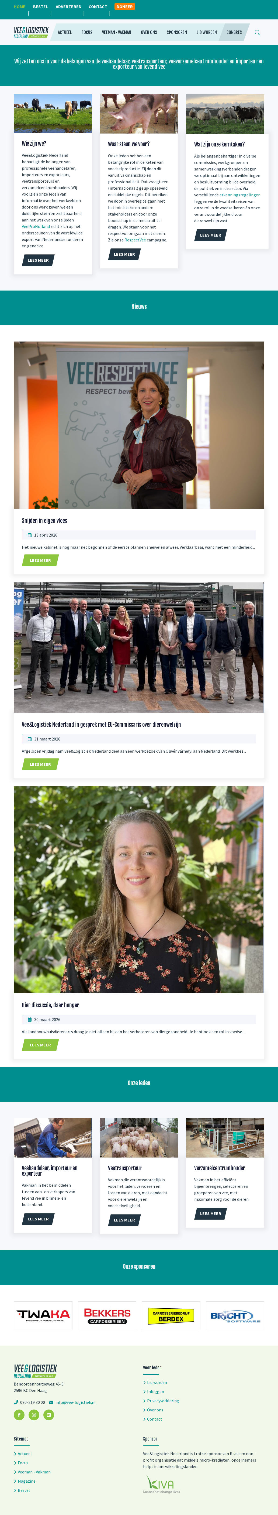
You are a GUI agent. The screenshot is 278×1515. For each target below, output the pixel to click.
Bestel (40, 6)
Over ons (149, 32)
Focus (87, 32)
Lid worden (207, 32)
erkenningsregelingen (240, 194)
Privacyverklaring (163, 1400)
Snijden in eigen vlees (44, 520)
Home (19, 6)
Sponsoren (177, 32)
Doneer (125, 6)
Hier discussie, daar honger (50, 1005)
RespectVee (135, 240)
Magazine (27, 1481)
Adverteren (69, 6)
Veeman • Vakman (116, 32)
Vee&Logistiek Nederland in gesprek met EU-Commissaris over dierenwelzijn (101, 724)
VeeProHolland (36, 226)
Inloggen (155, 1391)
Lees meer (40, 560)
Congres (234, 32)
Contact (98, 6)
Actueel (65, 32)
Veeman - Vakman (34, 1472)
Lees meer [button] (38, 260)
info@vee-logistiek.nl (75, 1402)
